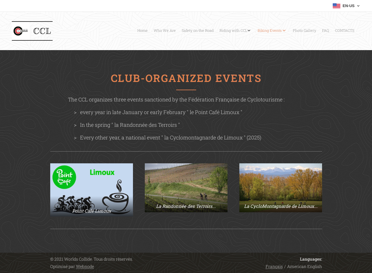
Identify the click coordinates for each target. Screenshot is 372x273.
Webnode (85, 266)
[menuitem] (305, 31)
